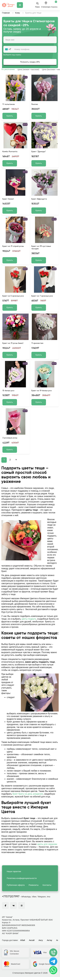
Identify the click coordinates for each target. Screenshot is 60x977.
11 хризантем (37, 343)
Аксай (32, 940)
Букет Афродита (39, 199)
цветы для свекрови (47, 844)
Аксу (41, 940)
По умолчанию (8, 69)
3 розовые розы (9, 438)
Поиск (37, 5)
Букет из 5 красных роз (13, 296)
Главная (6, 13)
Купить (10, 116)
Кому (17, 13)
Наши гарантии (14, 871)
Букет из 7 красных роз (42, 296)
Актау (49, 940)
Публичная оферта (16, 885)
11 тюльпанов (8, 104)
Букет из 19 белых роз (41, 391)
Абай (22, 940)
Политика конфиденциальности (22, 878)
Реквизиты (34, 885)
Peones (34, 104)
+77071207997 (10, 896)
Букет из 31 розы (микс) (12, 343)
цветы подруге (28, 619)
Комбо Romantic (10, 152)
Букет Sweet (8, 199)
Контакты (47, 885)
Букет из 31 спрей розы (13, 246)
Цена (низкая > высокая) (28, 69)
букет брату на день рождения (27, 794)
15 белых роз (8, 391)
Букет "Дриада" (38, 152)
